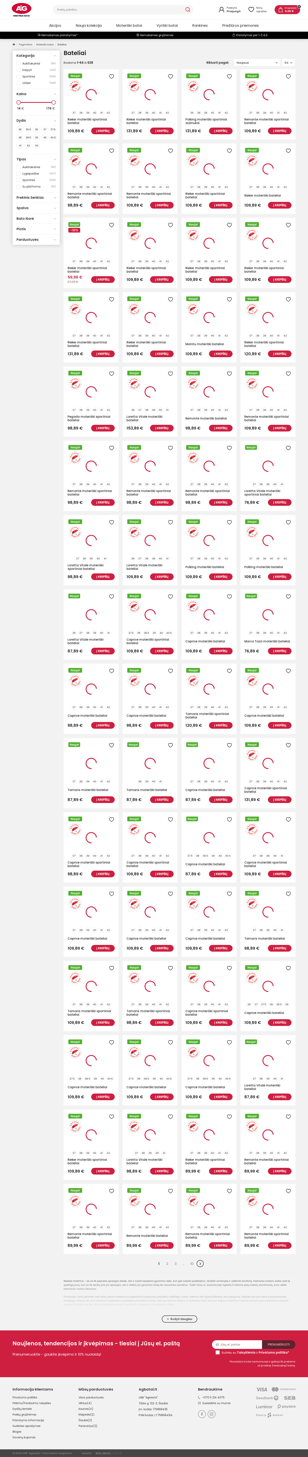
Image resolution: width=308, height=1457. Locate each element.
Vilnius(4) (85, 1403)
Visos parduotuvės (91, 1397)
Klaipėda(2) (86, 1415)
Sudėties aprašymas (26, 1426)
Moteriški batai (129, 25)
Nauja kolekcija (89, 25)
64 (288, 63)
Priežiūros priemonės (240, 25)
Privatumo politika (25, 1397)
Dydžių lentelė (22, 1409)
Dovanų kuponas (24, 1437)
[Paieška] (119, 9)
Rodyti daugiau (179, 1319)
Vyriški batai (167, 25)
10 (191, 1263)
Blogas (17, 1432)
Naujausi (257, 63)
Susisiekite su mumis (214, 1403)
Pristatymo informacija (28, 1420)
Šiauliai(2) (85, 1420)
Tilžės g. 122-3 (148, 1403)
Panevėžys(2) (88, 1426)
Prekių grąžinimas (24, 1415)
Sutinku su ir (255, 1352)
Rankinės (200, 25)
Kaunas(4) (86, 1409)
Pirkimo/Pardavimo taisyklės (32, 1403)
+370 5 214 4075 (211, 1397)
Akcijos (55, 25)
